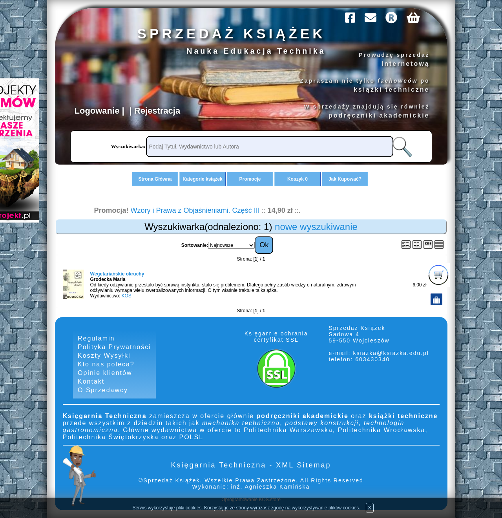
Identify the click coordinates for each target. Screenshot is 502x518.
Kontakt (91, 381)
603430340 (371, 359)
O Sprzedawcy (103, 390)
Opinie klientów (105, 372)
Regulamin (96, 338)
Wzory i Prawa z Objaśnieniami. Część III (195, 210)
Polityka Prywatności (114, 347)
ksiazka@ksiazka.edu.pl (391, 353)
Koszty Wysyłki (104, 355)
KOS (126, 296)
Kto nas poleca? (106, 364)
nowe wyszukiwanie (316, 226)
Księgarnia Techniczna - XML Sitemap (251, 465)
